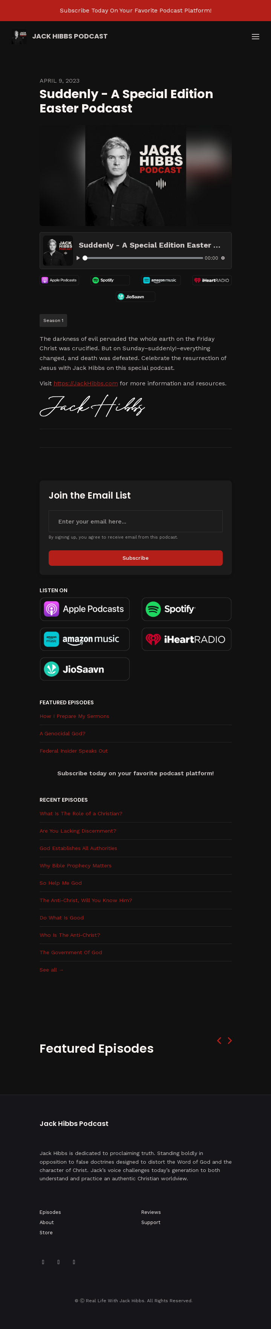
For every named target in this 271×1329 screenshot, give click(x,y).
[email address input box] (136, 521)
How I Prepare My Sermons (74, 716)
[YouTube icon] (59, 1262)
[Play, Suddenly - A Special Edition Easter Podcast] (78, 258)
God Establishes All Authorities (78, 848)
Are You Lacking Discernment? (78, 831)
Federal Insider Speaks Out (74, 751)
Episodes (50, 1212)
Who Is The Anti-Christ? (70, 935)
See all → (52, 970)
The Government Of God (71, 952)
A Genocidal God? (63, 733)
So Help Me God (61, 883)
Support (151, 1222)
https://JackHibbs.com (86, 383)
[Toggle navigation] (255, 36)
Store (46, 1232)
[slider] (143, 258)
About (47, 1222)
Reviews (151, 1212)
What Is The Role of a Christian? (81, 813)
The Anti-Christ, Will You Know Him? (86, 900)
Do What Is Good (62, 918)
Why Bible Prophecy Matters (76, 865)
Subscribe (135, 558)
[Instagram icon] (74, 1262)
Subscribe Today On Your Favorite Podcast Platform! (135, 10)
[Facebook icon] (43, 1262)
